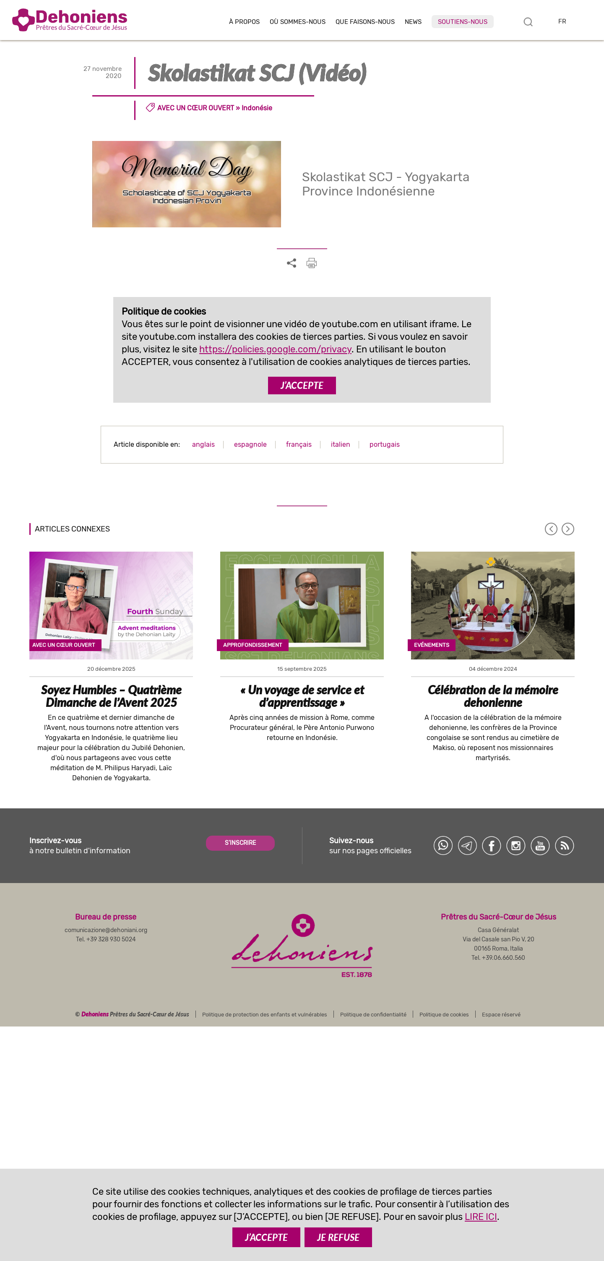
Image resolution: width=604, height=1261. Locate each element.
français (299, 444)
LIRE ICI (481, 1216)
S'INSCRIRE (240, 843)
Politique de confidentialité (373, 1014)
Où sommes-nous (297, 22)
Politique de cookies (444, 1014)
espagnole (250, 444)
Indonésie (257, 108)
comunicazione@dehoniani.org (106, 930)
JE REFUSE (338, 1237)
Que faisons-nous (365, 22)
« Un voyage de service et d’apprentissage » (302, 696)
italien (340, 444)
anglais (203, 444)
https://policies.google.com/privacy (275, 349)
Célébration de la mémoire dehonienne (493, 696)
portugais (385, 444)
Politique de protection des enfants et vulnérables (264, 1014)
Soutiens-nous (462, 22)
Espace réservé (501, 1014)
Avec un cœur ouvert (195, 108)
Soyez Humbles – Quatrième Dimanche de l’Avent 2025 (111, 696)
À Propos (244, 22)
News (413, 22)
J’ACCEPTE (302, 385)
